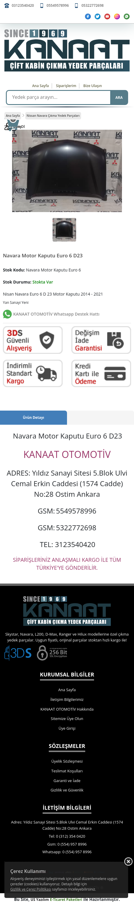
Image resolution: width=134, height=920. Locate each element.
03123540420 (23, 5)
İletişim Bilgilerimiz (67, 699)
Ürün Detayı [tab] (33, 417)
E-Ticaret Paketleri (66, 899)
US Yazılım (40, 899)
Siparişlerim (66, 85)
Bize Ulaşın (92, 85)
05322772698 (92, 5)
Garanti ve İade (67, 780)
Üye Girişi (66, 728)
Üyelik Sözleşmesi (67, 761)
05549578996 (58, 5)
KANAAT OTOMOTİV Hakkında (67, 709)
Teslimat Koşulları (67, 771)
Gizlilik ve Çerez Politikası (30, 889)
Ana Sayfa (40, 85)
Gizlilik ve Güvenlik (67, 790)
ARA (119, 97)
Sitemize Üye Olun (67, 718)
